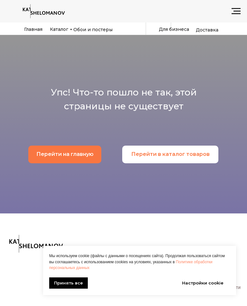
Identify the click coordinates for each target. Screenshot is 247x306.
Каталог (59, 29)
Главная (33, 29)
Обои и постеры (93, 29)
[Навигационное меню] (236, 11)
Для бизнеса (174, 29)
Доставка (207, 30)
